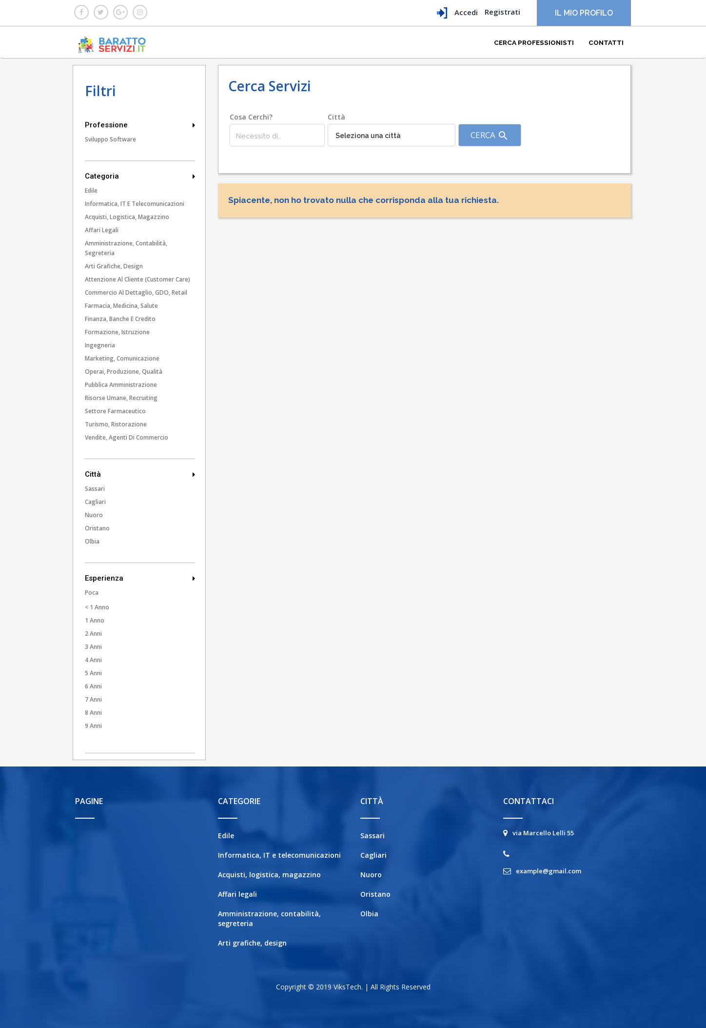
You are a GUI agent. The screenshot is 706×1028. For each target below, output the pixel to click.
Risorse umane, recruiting (121, 398)
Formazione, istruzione (117, 332)
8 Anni (93, 712)
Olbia (92, 541)
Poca (91, 592)
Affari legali (101, 230)
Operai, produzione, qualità (123, 371)
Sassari (95, 488)
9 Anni (93, 726)
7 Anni (93, 699)
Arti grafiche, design (114, 266)
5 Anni (93, 673)
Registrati (502, 12)
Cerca (490, 135)
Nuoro (94, 515)
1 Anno (94, 620)
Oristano (97, 528)
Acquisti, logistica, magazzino (127, 217)
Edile (91, 190)
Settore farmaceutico (115, 411)
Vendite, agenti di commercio (126, 437)
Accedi (457, 13)
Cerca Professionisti (534, 42)
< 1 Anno (97, 607)
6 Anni (93, 686)
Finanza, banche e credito (120, 319)
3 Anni (93, 647)
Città (140, 474)
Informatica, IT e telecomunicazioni (134, 204)
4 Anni (93, 660)
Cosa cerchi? (251, 116)
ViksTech (347, 986)
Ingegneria (100, 345)
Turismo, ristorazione (116, 424)
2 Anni (93, 633)
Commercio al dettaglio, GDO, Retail (136, 292)
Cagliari (95, 502)
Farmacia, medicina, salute (121, 306)
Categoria (140, 176)
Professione (140, 125)
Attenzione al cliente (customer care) (137, 279)
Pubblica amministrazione (121, 385)
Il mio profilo (584, 13)
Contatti (606, 42)
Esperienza (140, 578)
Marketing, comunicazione (122, 358)
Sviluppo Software (110, 139)
